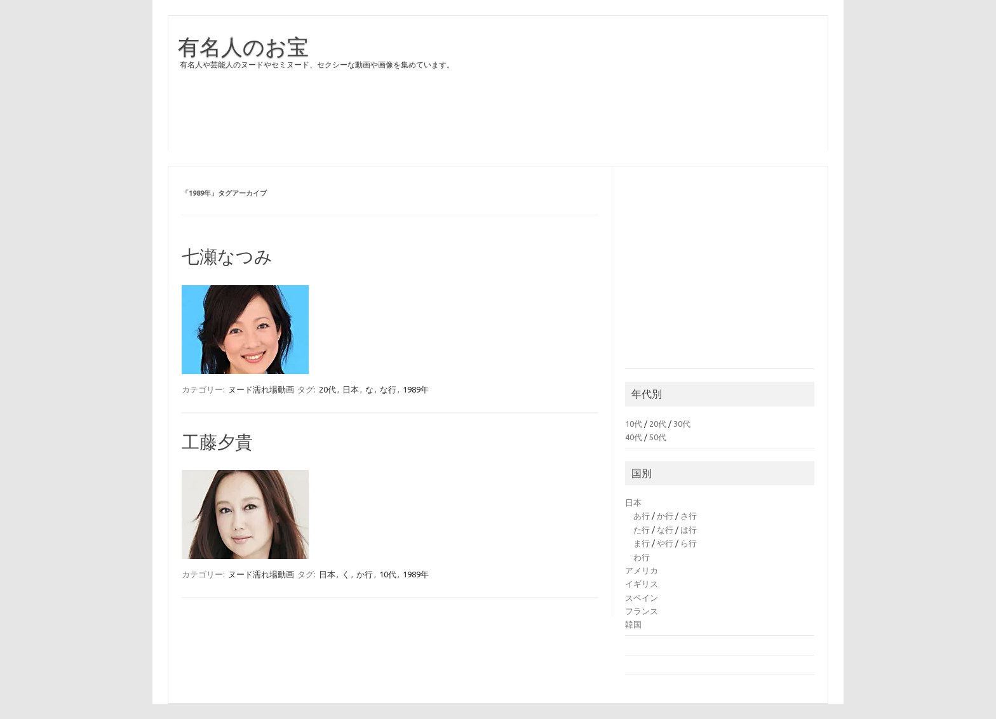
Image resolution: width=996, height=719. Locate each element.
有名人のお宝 (243, 46)
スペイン (641, 597)
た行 (641, 529)
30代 (681, 423)
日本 (350, 389)
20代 (327, 389)
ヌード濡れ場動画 (261, 389)
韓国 (633, 624)
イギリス (641, 583)
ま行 (641, 543)
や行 (665, 543)
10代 (387, 574)
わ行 (641, 557)
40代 (633, 437)
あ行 (641, 515)
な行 (388, 389)
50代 (657, 437)
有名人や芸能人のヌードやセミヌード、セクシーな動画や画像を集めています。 (317, 64)
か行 (364, 574)
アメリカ (641, 570)
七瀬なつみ (227, 256)
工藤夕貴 (217, 442)
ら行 (688, 543)
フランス (641, 611)
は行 (688, 529)
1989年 (416, 389)
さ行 (688, 515)
